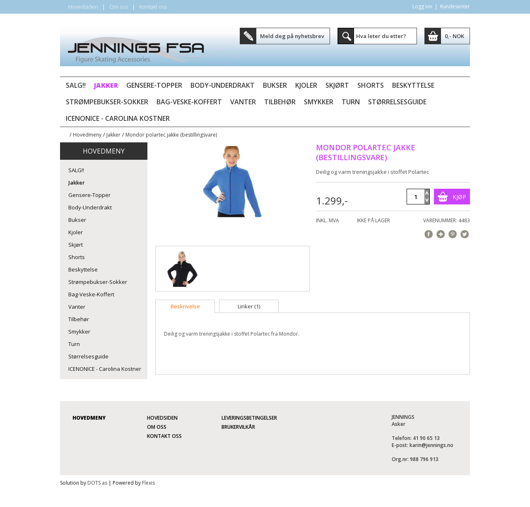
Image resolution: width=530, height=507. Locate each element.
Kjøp (459, 197)
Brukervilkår (238, 426)
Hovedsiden (83, 6)
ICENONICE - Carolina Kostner (118, 118)
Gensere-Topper (154, 85)
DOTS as (97, 482)
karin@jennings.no (431, 445)
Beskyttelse (413, 85)
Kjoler (306, 85)
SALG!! (76, 85)
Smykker (318, 101)
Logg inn (422, 6)
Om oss (118, 6)
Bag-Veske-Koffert (189, 101)
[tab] (185, 306)
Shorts (370, 85)
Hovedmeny (87, 134)
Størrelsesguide (397, 101)
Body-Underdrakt (222, 85)
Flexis (148, 482)
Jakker (106, 85)
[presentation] (185, 306)
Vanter (243, 101)
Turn (351, 101)
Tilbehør (280, 101)
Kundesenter (455, 6)
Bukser (275, 85)
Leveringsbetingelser (249, 417)
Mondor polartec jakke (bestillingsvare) (171, 134)
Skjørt (337, 85)
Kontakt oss (153, 6)
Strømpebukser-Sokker (107, 101)
